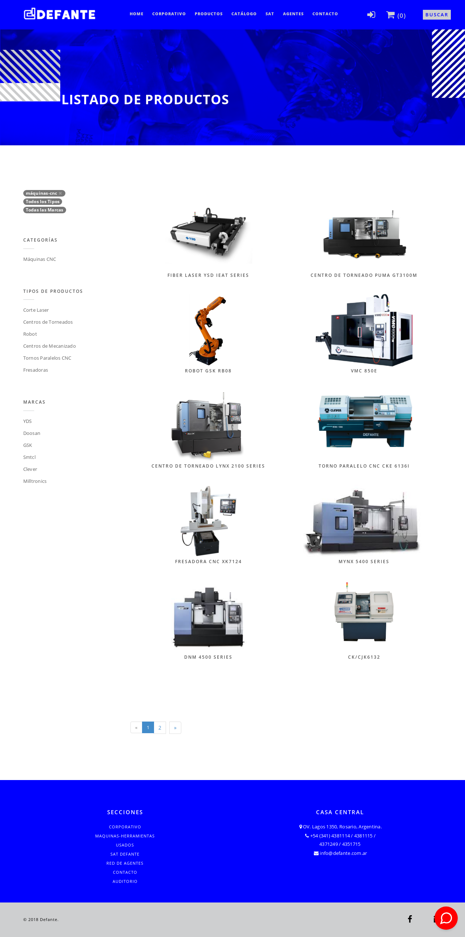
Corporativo (169, 13)
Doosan (32, 433)
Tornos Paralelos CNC (47, 358)
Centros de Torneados (48, 322)
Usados (125, 845)
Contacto (325, 13)
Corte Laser (36, 310)
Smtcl (29, 457)
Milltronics (35, 481)
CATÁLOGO (244, 13)
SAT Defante (125, 854)
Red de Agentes (124, 863)
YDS (27, 421)
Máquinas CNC (39, 259)
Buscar (436, 14)
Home (136, 13)
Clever (30, 469)
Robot (30, 334)
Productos (209, 13)
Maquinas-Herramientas (125, 836)
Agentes (293, 13)
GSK (27, 445)
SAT (270, 13)
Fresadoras (35, 370)
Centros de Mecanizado (49, 346)
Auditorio (125, 881)
